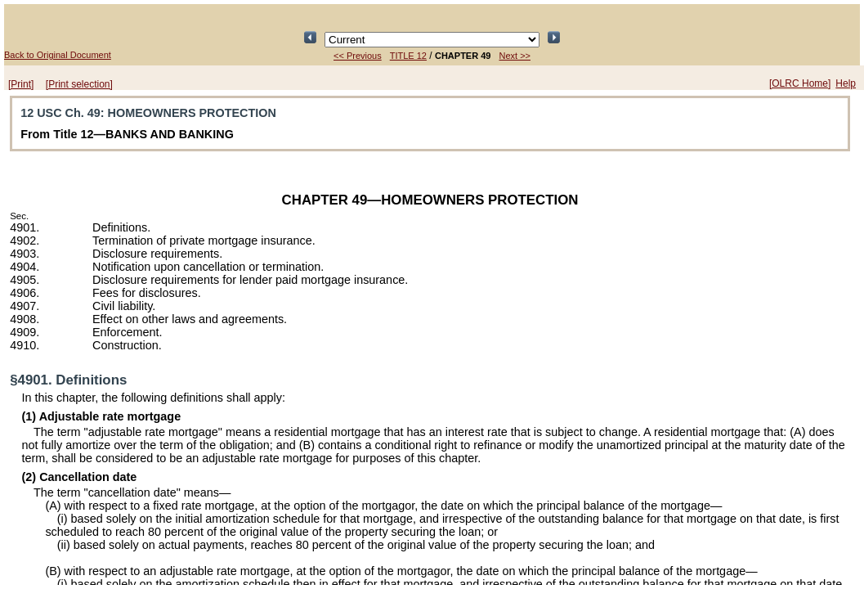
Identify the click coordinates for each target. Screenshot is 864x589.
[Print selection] (79, 84)
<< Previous (358, 56)
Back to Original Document (57, 55)
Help (845, 83)
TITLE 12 (408, 56)
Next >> (514, 56)
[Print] (21, 84)
